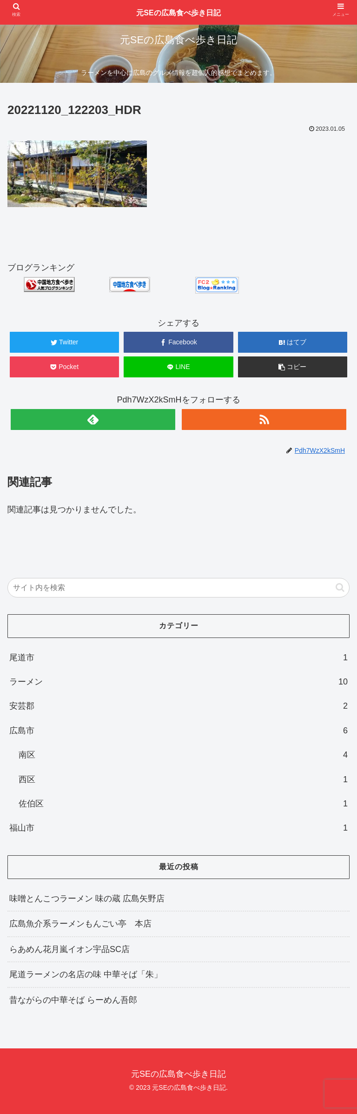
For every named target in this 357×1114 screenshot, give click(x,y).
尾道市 (178, 657)
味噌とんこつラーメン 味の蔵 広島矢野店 (87, 898)
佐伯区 (183, 803)
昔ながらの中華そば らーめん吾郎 (73, 1000)
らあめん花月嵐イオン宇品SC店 (69, 949)
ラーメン (178, 681)
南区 (183, 754)
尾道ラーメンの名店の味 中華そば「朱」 (85, 974)
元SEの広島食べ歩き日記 (178, 13)
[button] (340, 587)
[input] (178, 587)
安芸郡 (178, 705)
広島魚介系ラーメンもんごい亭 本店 (80, 923)
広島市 (178, 730)
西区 (183, 779)
